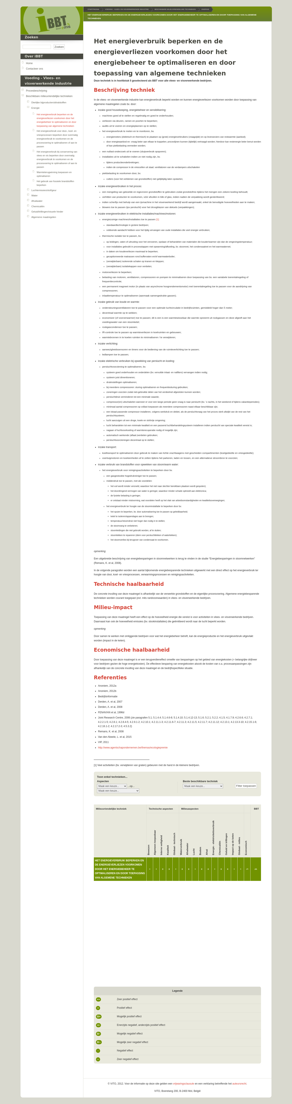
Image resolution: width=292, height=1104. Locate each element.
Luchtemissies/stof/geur (44, 190)
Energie (35, 108)
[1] (157, 219)
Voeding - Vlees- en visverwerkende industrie (127, 9)
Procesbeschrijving (36, 90)
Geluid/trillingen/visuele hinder (47, 211)
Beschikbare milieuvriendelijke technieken (49, 96)
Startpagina (93, 9)
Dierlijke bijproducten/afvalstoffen (48, 102)
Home (29, 63)
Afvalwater (37, 201)
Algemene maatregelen (43, 217)
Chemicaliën (38, 206)
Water (34, 195)
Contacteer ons (34, 68)
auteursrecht (239, 1083)
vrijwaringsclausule (183, 1083)
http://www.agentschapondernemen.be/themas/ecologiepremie (133, 747)
